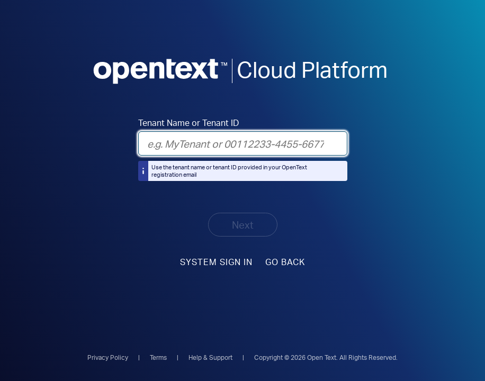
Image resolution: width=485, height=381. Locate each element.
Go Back (285, 261)
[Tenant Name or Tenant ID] (242, 143)
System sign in (216, 261)
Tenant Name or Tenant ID (188, 123)
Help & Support (210, 357)
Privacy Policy (107, 357)
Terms (158, 357)
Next (243, 224)
